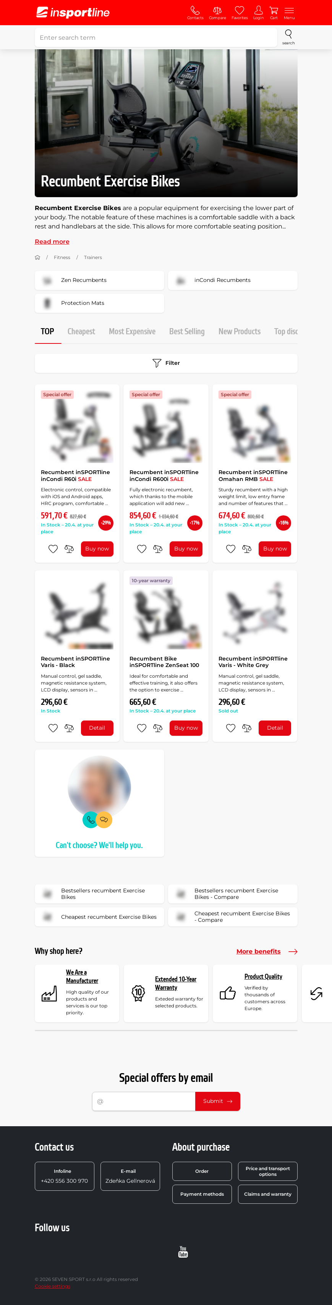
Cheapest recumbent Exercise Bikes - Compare (231, 917)
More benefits (267, 951)
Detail (97, 727)
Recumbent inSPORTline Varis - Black (75, 662)
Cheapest (81, 331)
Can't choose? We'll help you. (99, 845)
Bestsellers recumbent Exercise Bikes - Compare (225, 894)
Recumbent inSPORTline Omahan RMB (253, 475)
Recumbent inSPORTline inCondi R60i (75, 475)
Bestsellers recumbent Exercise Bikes (92, 894)
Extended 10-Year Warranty (175, 983)
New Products (240, 331)
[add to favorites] (53, 549)
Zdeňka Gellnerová (130, 1176)
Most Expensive (132, 331)
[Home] (37, 257)
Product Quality (263, 976)
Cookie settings (52, 1286)
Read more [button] (52, 241)
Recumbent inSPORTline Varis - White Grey (253, 662)
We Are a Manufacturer (82, 976)
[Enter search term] (156, 37)
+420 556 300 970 (64, 1176)
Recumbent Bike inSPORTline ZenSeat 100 (164, 662)
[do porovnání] (69, 549)
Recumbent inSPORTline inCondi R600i (164, 475)
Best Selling (187, 331)
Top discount (293, 331)
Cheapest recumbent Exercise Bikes (98, 917)
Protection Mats (72, 303)
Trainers (93, 257)
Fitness (62, 257)
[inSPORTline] (72, 12)
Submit (217, 1101)
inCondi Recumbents (212, 280)
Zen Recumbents (73, 280)
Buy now (97, 548)
